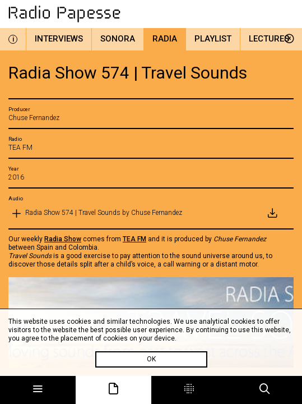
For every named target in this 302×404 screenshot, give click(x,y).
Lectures (269, 39)
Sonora (117, 39)
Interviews (59, 39)
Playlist (212, 39)
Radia (164, 39)
